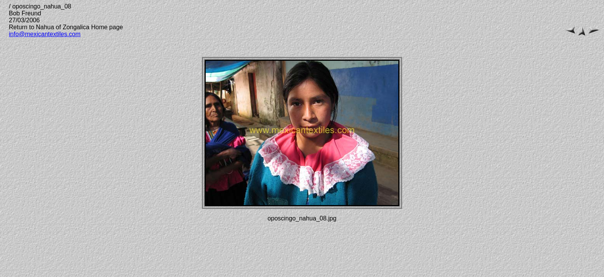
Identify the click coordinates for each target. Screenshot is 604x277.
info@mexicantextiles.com (45, 34)
